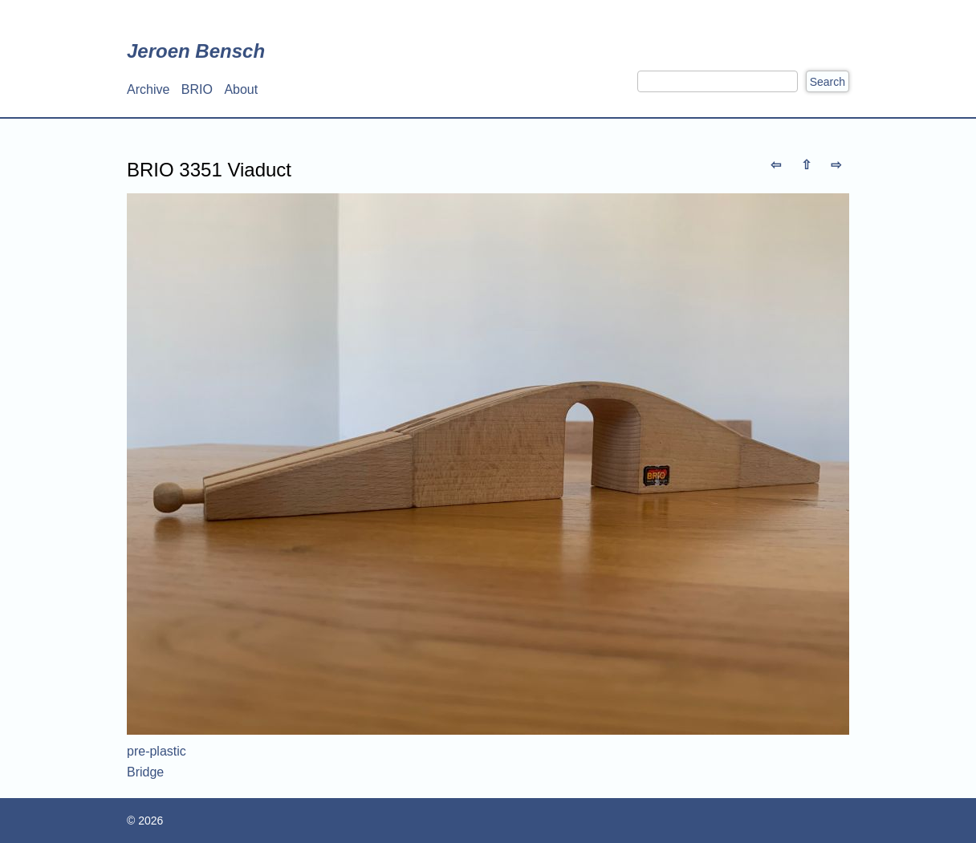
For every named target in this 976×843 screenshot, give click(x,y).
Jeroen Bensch (196, 51)
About (241, 89)
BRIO (197, 89)
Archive (148, 89)
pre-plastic (156, 751)
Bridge (145, 772)
